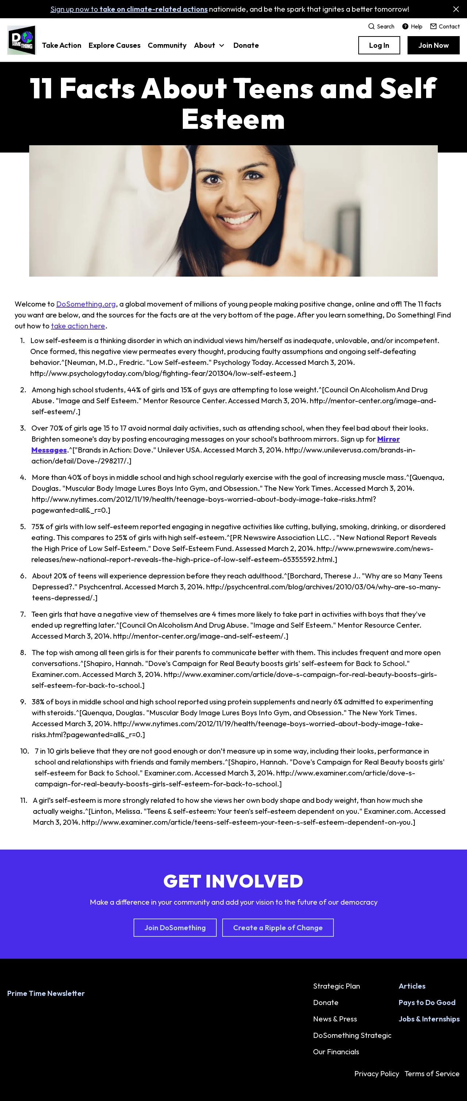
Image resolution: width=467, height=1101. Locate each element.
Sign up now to (129, 9)
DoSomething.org (86, 303)
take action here (78, 325)
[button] (210, 49)
